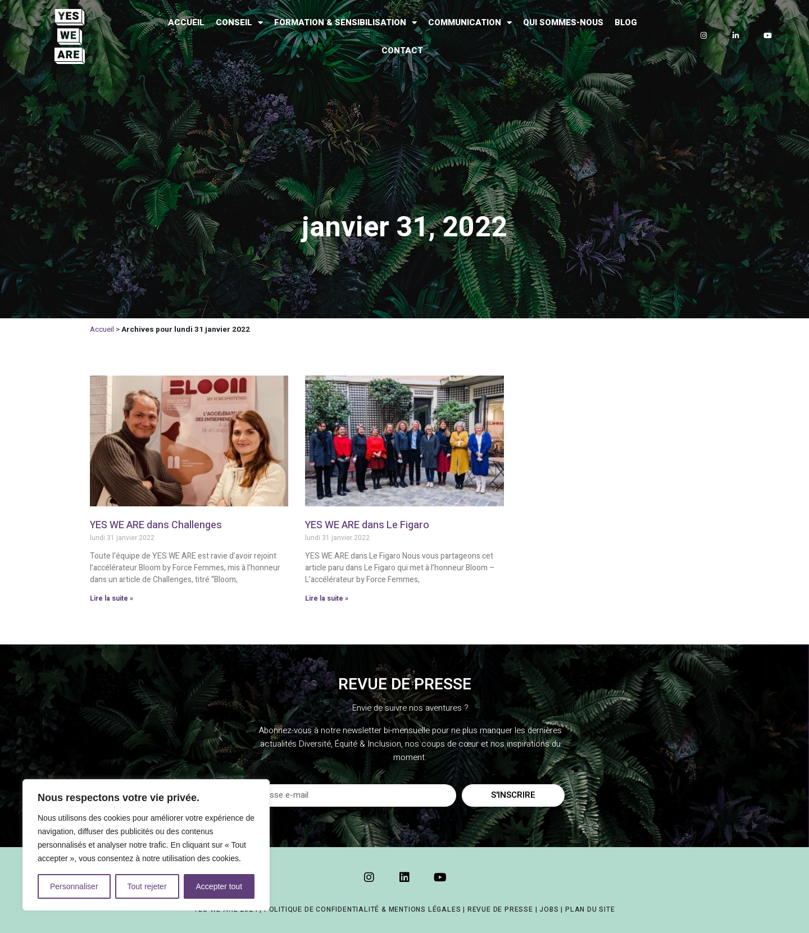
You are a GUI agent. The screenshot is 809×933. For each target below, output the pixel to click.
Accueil (186, 22)
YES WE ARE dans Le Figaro (367, 525)
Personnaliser (74, 886)
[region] (146, 845)
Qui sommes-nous (563, 22)
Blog (626, 22)
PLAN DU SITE (590, 909)
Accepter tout (219, 886)
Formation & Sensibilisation (345, 23)
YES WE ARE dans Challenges (156, 525)
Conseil (239, 23)
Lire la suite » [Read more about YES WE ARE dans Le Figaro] (326, 598)
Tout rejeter (147, 886)
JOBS (548, 909)
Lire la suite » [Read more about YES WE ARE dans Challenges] (111, 598)
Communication (470, 23)
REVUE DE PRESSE (500, 909)
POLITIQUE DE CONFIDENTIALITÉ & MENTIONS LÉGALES (362, 909)
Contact (402, 50)
